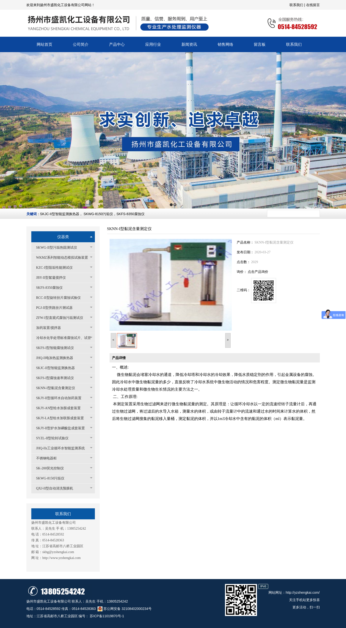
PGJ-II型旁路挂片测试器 (57, 308)
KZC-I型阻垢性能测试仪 (57, 267)
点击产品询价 (258, 272)
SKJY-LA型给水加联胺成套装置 (62, 418)
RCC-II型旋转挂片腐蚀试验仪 (61, 298)
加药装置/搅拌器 (51, 328)
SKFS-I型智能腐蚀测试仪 (57, 348)
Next (341, 130)
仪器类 (63, 237)
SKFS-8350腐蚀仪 (130, 214)
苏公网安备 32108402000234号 (125, 609)
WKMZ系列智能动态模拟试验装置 (64, 257)
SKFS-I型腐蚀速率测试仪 (57, 378)
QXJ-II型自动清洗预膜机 (57, 488)
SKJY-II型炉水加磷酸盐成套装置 (63, 428)
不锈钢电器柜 (49, 458)
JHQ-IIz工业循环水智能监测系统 (63, 448)
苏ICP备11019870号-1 (106, 616)
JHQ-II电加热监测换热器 (57, 358)
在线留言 (313, 5)
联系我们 (297, 5)
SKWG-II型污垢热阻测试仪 (59, 247)
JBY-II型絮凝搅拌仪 (53, 277)
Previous (3, 130)
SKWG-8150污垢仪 (98, 214)
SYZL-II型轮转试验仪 (55, 438)
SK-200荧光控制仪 (52, 468)
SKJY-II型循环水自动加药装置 (61, 398)
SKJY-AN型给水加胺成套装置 (61, 408)
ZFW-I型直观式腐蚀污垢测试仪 (62, 318)
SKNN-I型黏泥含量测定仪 (58, 388)
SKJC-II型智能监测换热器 (59, 214)
